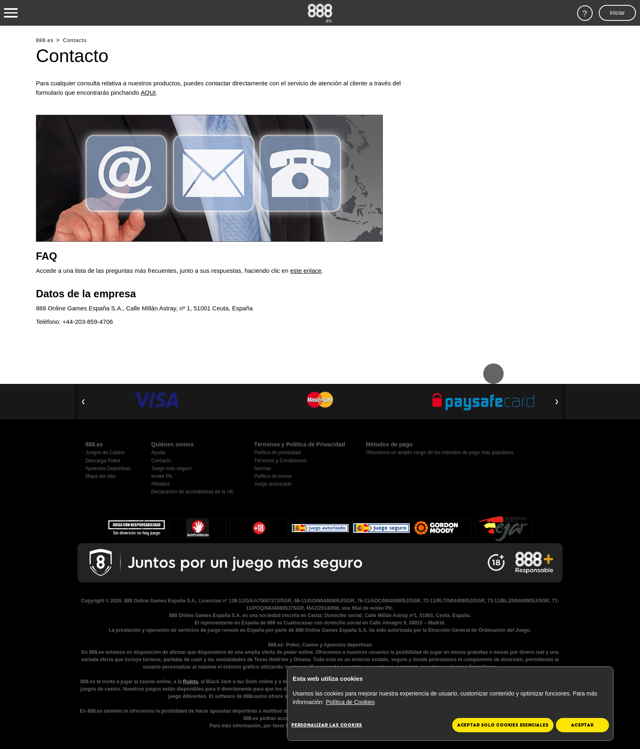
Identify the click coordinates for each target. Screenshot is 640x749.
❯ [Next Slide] (557, 401)
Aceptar (582, 725)
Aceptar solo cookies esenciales (503, 725)
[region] (450, 704)
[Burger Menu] (11, 13)
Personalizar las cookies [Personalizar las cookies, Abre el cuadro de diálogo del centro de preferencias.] (326, 725)
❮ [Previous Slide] (83, 401)
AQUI (148, 92)
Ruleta (190, 681)
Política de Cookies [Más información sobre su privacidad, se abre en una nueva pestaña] (350, 702)
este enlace (306, 270)
